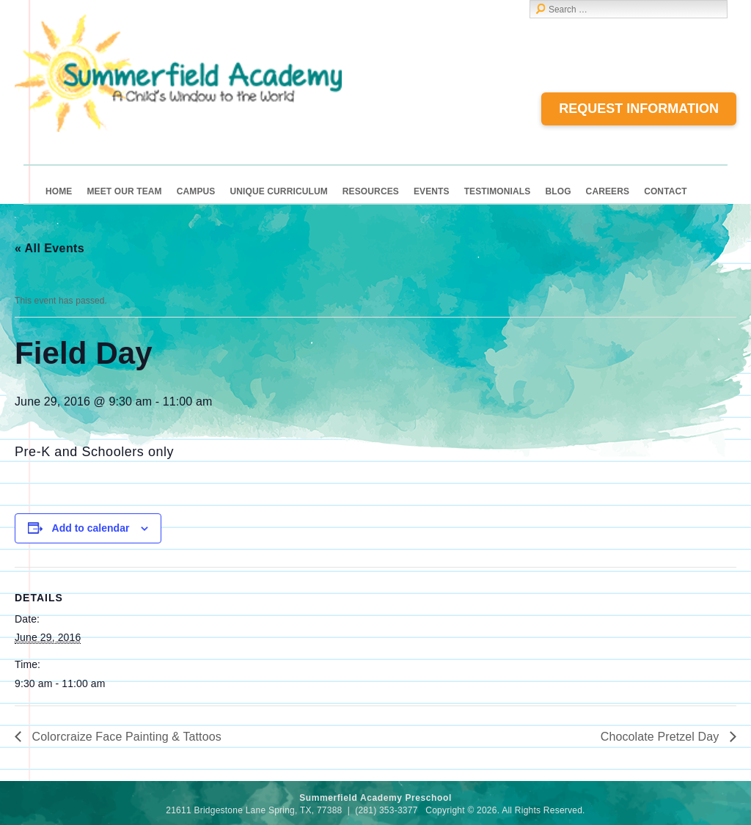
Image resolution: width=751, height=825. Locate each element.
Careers (608, 191)
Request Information (639, 108)
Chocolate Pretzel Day (661, 736)
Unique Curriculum (278, 191)
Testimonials (497, 191)
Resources (370, 191)
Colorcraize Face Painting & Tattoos (125, 736)
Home (58, 191)
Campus (196, 191)
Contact (665, 191)
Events (432, 191)
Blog (558, 191)
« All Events (49, 248)
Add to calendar (91, 528)
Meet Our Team (124, 191)
